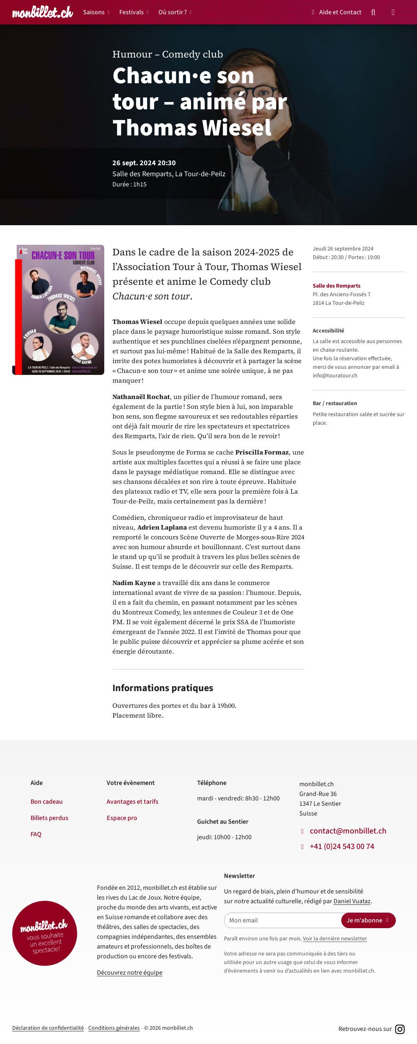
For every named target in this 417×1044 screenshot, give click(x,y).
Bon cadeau (47, 801)
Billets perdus (49, 817)
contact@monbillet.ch (348, 831)
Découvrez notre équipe (129, 972)
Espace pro (122, 817)
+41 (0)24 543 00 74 (342, 846)
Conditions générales (114, 1028)
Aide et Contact (335, 12)
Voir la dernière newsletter (335, 939)
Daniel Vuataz (352, 901)
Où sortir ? (172, 12)
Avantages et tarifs (132, 801)
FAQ (36, 834)
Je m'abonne (369, 920)
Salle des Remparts (336, 286)
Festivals (131, 12)
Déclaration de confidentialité (48, 1028)
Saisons (94, 12)
